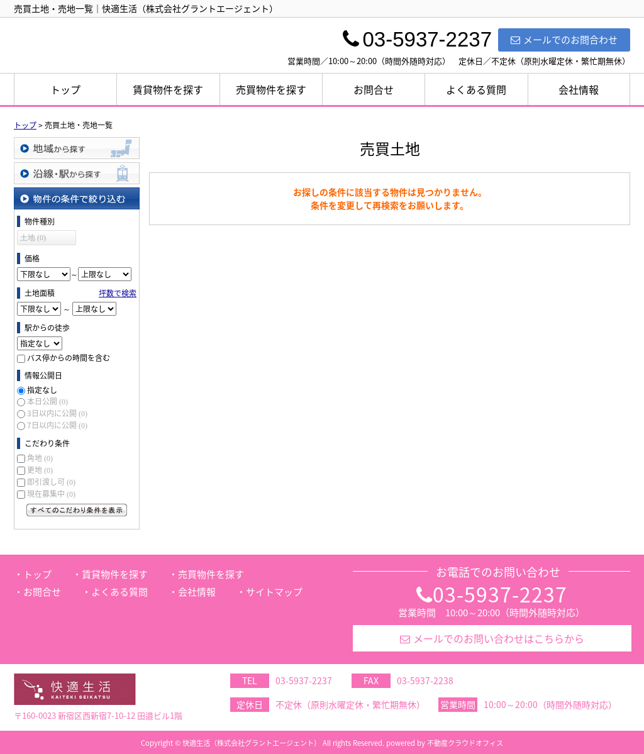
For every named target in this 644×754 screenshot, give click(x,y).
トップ (65, 89)
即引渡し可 (51, 481)
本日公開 (47, 401)
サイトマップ (274, 592)
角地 (40, 457)
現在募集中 (51, 493)
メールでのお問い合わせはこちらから (492, 638)
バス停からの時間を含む (68, 357)
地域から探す (77, 148)
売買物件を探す (271, 89)
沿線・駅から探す (77, 173)
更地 (40, 469)
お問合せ (373, 89)
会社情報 (578, 89)
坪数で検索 (117, 293)
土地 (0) (33, 237)
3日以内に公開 (57, 413)
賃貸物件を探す (168, 89)
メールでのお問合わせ (564, 40)
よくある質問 (476, 89)
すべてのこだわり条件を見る (76, 510)
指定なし (42, 390)
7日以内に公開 (57, 425)
